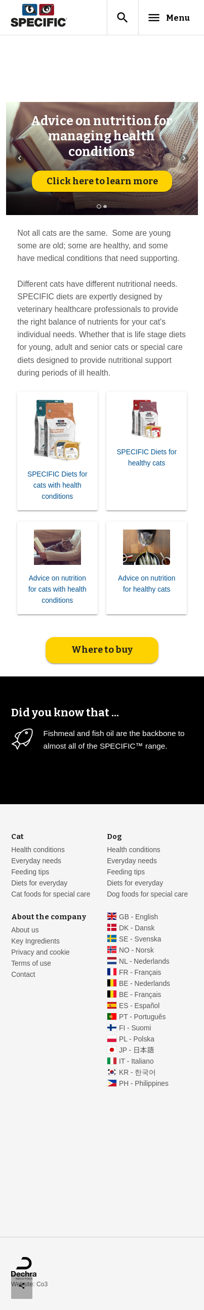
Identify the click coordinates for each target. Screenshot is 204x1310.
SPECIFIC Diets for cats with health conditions (57, 485)
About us (24, 930)
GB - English (138, 917)
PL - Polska (136, 1039)
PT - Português (142, 1017)
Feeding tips (30, 872)
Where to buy (102, 649)
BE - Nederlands (144, 983)
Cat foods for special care (50, 894)
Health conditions (38, 850)
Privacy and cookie (40, 952)
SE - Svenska (140, 939)
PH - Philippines (144, 1083)
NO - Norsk (136, 950)
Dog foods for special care (147, 894)
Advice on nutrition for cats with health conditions (57, 589)
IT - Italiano (136, 1061)
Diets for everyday (39, 883)
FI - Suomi (135, 1028)
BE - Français (140, 995)
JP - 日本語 (136, 1050)
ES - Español (139, 1006)
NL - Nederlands (144, 961)
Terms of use (31, 963)
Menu (168, 18)
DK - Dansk (136, 928)
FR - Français (140, 972)
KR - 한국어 (137, 1072)
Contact (23, 974)
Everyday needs (36, 861)
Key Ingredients (35, 941)
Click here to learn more (102, 181)
